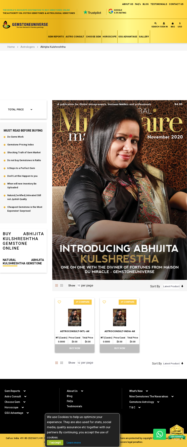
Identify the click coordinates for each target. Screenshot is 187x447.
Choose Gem (93, 36)
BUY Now (74, 352)
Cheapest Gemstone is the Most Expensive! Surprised (24, 209)
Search (155, 25)
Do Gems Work (15, 137)
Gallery (144, 36)
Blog (69, 396)
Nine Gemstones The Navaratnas (148, 396)
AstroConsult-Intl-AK (74, 333)
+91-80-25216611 (29, 438)
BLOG (145, 4)
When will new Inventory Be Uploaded (22, 186)
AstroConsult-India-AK (119, 333)
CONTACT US (176, 4)
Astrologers (27, 47)
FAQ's (138, 4)
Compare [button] (82, 302)
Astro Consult (75, 36)
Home (11, 47)
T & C (132, 407)
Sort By (155, 286)
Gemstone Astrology (141, 401)
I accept (55, 442)
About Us (72, 391)
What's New (136, 391)
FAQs (70, 401)
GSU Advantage (127, 36)
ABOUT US (127, 4)
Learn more (74, 442)
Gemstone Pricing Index (20, 144)
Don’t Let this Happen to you (22, 176)
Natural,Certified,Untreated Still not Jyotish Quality (24, 197)
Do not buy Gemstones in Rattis (24, 160)
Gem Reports (56, 36)
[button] (179, 25)
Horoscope (110, 36)
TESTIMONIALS (158, 4)
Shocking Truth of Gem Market (24, 152)
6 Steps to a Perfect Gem (21, 168)
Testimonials (74, 406)
